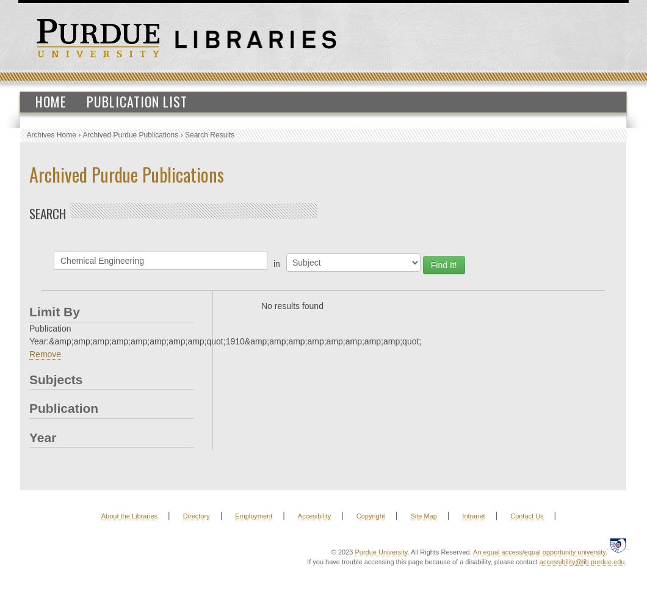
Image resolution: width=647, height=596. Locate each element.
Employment (253, 516)
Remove (45, 354)
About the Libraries (129, 516)
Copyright (370, 516)
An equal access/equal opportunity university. (540, 552)
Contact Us (526, 516)
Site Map (423, 516)
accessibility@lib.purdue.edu (582, 561)
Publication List (137, 101)
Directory (196, 516)
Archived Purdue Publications (131, 135)
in (276, 264)
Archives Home (51, 135)
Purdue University (381, 552)
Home (51, 101)
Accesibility (314, 516)
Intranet (473, 516)
